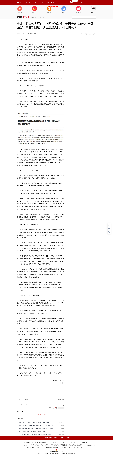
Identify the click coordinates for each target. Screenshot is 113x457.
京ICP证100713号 (21, 445)
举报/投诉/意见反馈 (48, 437)
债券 (47, 2)
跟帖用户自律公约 (60, 399)
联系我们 (56, 437)
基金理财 (49, 9)
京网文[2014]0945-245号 (42, 447)
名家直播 (63, 9)
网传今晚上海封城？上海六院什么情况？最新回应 (32, 431)
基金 (34, 2)
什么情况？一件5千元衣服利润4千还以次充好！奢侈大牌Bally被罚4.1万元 (37, 428)
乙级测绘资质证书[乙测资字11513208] (78, 445)
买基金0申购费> (53, 6)
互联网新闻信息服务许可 (31, 445)
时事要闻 (40, 17)
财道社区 (34, 9)
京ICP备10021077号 (82, 447)
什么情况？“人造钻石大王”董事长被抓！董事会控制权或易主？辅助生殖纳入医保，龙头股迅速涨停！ (37, 434)
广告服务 (67, 437)
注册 (82, 2)
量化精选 (78, 9)
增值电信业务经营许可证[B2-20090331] (44, 445)
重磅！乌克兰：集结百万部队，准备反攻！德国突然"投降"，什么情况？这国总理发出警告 (37, 421)
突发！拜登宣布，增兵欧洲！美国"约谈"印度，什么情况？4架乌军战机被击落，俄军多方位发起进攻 (37, 425)
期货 (39, 2)
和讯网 (32, 17)
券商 (33, 372)
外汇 (43, 2)
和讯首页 (20, 2)
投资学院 (19, 9)
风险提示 (80, 443)
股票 (30, 2)
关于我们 (61, 437)
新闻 (25, 2)
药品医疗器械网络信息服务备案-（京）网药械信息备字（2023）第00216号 (62, 447)
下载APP (93, 9)
